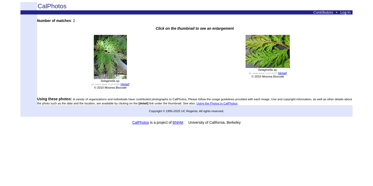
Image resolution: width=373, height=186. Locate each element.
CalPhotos (140, 122)
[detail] (124, 84)
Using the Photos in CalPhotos (216, 103)
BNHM (178, 122)
